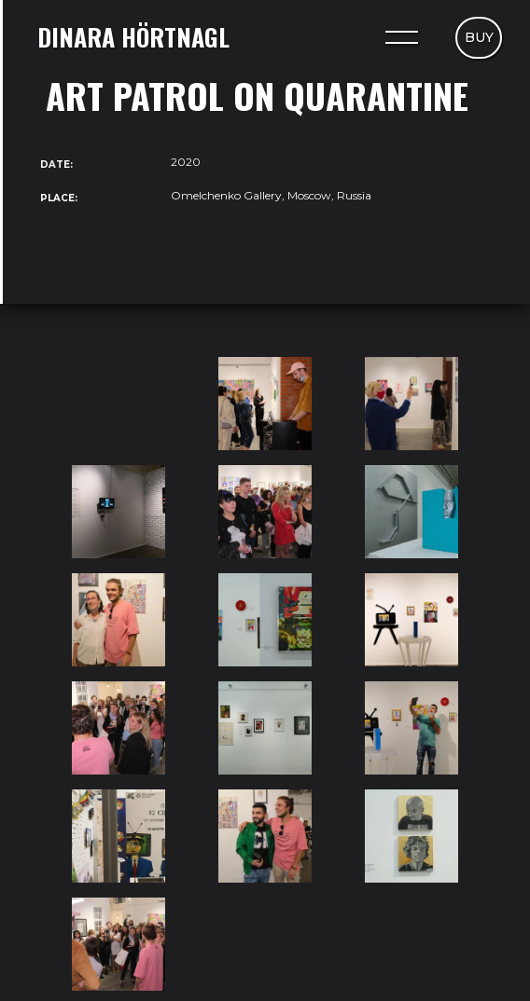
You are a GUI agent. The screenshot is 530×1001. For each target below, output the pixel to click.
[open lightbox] (118, 403)
